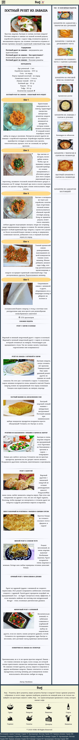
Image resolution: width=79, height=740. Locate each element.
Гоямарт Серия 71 (21, 734)
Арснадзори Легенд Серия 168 (56, 739)
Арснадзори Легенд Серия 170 (41, 734)
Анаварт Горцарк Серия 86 (11, 736)
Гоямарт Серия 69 (36, 739)
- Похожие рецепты (24, 60)
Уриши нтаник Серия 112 (19, 739)
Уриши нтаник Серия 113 (63, 734)
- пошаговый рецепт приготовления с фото (25, 56)
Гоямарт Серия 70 (51, 736)
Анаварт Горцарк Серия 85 (33, 736)
